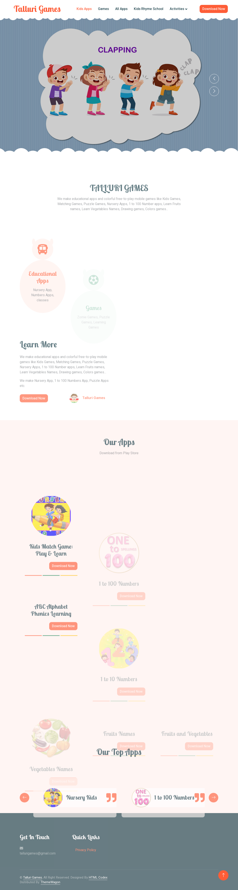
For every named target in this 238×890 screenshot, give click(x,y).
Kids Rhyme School (148, 8)
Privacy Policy (85, 850)
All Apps (121, 8)
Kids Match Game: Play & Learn (51, 601)
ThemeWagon (50, 882)
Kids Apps (84, 8)
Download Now (213, 8)
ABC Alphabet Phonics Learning (51, 661)
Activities (177, 8)
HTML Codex (98, 877)
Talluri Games (32, 877)
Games (103, 8)
